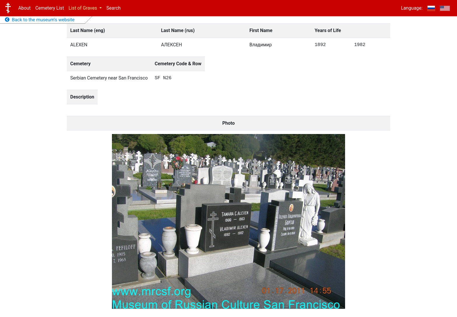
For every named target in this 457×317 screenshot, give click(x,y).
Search (113, 8)
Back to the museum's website (40, 19)
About (24, 8)
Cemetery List (49, 8)
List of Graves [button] (83, 8)
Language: (412, 8)
